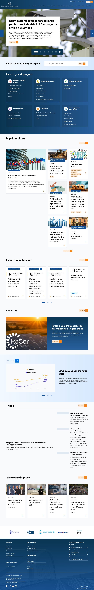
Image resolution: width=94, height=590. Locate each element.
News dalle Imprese (10, 566)
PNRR (37, 118)
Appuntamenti (30, 561)
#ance (51, 176)
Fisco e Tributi (40, 96)
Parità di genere (12, 91)
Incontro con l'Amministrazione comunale (76, 236)
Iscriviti (7, 557)
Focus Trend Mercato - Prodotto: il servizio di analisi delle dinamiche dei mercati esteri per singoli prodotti (57, 237)
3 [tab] (44, 52)
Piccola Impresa (68, 118)
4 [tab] (48, 52)
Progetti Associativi (31, 548)
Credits (86, 586)
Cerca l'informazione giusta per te (23, 63)
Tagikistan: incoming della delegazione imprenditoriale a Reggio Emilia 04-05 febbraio (56, 203)
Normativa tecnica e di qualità (44, 99)
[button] (72, 419)
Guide (28, 566)
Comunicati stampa (31, 563)
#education (74, 172)
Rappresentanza (31, 546)
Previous (2, 33)
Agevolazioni (39, 88)
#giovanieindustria (76, 174)
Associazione (9, 546)
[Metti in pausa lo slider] (60, 52)
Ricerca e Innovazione (14, 115)
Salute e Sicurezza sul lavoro (16, 94)
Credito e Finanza (41, 91)
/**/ (30, 426)
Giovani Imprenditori (10, 553)
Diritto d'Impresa (40, 94)
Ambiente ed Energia (70, 85)
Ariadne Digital (85, 588)
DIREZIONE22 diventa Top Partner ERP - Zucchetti (15, 502)
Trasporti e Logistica (41, 115)
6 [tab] (56, 52)
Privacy (81, 586)
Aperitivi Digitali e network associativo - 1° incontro (78, 277)
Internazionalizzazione (14, 113)
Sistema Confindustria (70, 124)
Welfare (10, 96)
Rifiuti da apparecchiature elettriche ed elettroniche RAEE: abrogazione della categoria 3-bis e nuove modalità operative (36, 286)
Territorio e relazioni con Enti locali (45, 113)
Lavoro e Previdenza (14, 88)
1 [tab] (35, 52)
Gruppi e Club (50, 6)
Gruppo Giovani (68, 116)
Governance (9, 548)
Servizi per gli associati (32, 550)
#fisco (72, 212)
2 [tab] (40, 52)
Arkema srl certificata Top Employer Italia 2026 (36, 502)
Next (92, 33)
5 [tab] (52, 52)
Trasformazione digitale (14, 118)
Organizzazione (9, 550)
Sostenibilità (67, 88)
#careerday (74, 176)
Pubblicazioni (30, 568)
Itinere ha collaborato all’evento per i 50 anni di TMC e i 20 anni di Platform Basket (78, 504)
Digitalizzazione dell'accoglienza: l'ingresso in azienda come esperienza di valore (56, 504)
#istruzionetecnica (76, 170)
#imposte (78, 212)
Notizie (28, 559)
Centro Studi (39, 85)
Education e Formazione (15, 85)
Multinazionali (68, 121)
